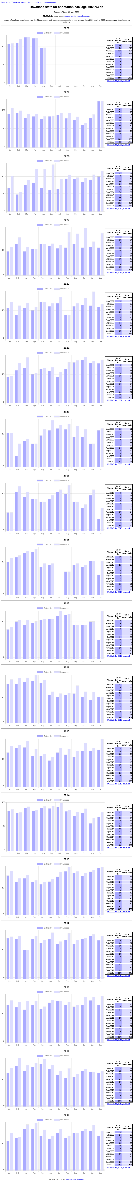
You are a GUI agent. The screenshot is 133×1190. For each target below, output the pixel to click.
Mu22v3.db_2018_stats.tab (118, 592)
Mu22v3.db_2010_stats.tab (118, 1104)
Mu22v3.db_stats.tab (75, 1179)
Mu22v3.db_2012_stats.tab (118, 976)
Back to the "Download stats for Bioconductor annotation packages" (29, 2)
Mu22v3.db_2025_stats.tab (118, 144)
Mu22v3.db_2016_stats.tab (118, 720)
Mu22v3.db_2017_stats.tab (118, 656)
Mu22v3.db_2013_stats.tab (118, 912)
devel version (83, 16)
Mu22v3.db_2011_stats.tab (118, 1040)
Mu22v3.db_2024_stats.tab (118, 208)
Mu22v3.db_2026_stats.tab (118, 81)
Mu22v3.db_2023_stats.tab (118, 272)
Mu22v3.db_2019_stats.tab (118, 528)
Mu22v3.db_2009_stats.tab (118, 1167)
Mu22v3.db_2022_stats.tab (118, 336)
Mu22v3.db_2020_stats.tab (118, 464)
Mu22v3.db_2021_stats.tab (118, 400)
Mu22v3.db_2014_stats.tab (118, 848)
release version (70, 16)
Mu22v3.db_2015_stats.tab (118, 784)
